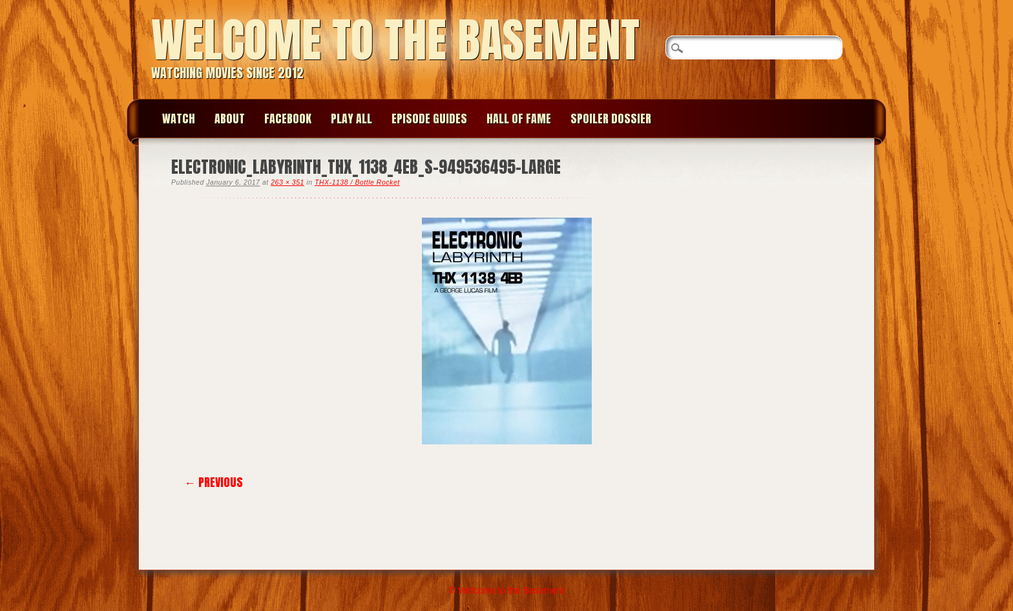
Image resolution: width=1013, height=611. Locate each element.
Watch (178, 118)
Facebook (287, 118)
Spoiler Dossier (610, 118)
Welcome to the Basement (395, 40)
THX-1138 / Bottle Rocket (357, 182)
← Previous (213, 482)
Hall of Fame (518, 118)
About (229, 118)
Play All (351, 118)
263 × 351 (287, 182)
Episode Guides (429, 118)
